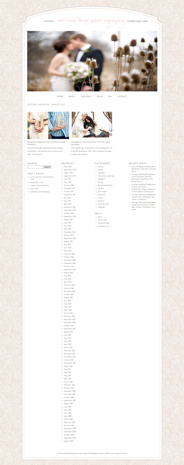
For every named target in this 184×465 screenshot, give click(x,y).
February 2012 (69, 351)
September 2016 (70, 216)
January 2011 (69, 388)
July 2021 (67, 179)
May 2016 (67, 229)
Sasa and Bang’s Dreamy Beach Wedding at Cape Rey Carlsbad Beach (144, 168)
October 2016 (69, 213)
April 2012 (68, 344)
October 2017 (69, 191)
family (100, 182)
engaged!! (101, 179)
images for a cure (37, 182)
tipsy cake (34, 189)
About (72, 96)
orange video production (39, 185)
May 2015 (67, 251)
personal (101, 201)
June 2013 (67, 304)
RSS (110, 96)
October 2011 (69, 360)
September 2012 (70, 329)
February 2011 (69, 385)
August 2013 (68, 297)
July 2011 (67, 369)
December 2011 (69, 354)
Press (100, 96)
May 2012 (67, 341)
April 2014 (68, 282)
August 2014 (68, 273)
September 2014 (70, 269)
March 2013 (68, 313)
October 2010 (69, 397)
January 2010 (69, 425)
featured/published (105, 185)
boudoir (101, 170)
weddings (101, 207)
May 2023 (68, 166)
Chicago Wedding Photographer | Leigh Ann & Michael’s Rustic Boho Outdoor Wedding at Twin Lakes (144, 205)
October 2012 (69, 326)
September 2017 (70, 194)
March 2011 (68, 382)
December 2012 (69, 319)
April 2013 (68, 310)
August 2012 (68, 332)
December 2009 (70, 428)
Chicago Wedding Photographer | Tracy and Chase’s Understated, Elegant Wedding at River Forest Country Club (144, 187)
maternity (101, 194)
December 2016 (69, 207)
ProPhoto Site (109, 453)
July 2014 (67, 276)
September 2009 (70, 438)
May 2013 (67, 307)
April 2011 (67, 379)
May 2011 (67, 375)
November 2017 (69, 188)
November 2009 (70, 432)
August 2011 (68, 366)
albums (100, 166)
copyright (101, 173)
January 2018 (69, 185)
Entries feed (102, 220)
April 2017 (68, 204)
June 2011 (67, 372)
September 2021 (70, 176)
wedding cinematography (40, 192)
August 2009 (68, 441)
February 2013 (69, 316)
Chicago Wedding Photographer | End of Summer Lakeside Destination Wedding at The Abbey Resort (144, 177)
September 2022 (70, 170)
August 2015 (68, 241)
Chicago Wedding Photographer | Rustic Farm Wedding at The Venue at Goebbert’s (144, 196)
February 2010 (69, 422)
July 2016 (67, 223)
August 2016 (68, 219)
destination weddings (106, 176)
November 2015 (69, 232)
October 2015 (69, 235)
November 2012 (69, 322)
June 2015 (67, 248)
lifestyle (101, 188)
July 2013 (67, 301)
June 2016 (67, 226)
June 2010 (67, 410)
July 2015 (67, 244)
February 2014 (69, 285)
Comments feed (103, 223)
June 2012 (67, 338)
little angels (102, 191)
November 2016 (69, 210)
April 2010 (68, 416)
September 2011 (69, 363)
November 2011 (69, 357)
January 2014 (69, 288)
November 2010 (69, 394)
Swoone (124, 453)
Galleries (86, 96)
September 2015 (70, 238)
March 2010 (68, 419)
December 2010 (69, 391)
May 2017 (67, 201)
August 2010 (68, 403)
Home (60, 96)
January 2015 (69, 257)
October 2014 (69, 266)
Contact (122, 96)
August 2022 (68, 173)
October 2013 (69, 294)
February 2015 (69, 254)
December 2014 (69, 260)
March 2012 (68, 347)
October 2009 (69, 435)
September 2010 (70, 400)
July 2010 (67, 407)
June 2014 (67, 279)
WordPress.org (103, 226)
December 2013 (69, 291)
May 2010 (67, 413)
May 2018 (67, 182)
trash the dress (103, 204)
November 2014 (69, 263)
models (100, 198)
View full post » (37, 154)
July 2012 (67, 335)
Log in (100, 217)
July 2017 (67, 198)
